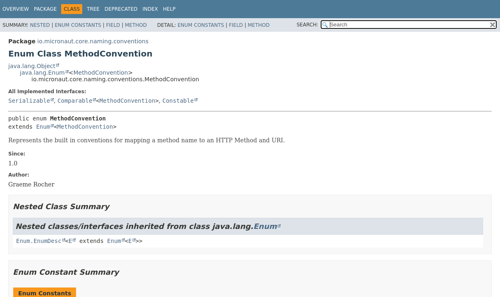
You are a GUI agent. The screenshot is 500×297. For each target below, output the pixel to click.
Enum (43, 126)
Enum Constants (78, 25)
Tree (93, 9)
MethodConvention (100, 72)
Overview (15, 9)
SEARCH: (308, 25)
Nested (40, 25)
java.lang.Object (31, 66)
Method (136, 25)
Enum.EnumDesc (39, 241)
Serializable (29, 100)
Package (45, 9)
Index (150, 9)
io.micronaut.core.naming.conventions (92, 41)
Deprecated (121, 9)
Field (113, 25)
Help (169, 9)
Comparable (74, 100)
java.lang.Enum (42, 72)
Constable (178, 100)
